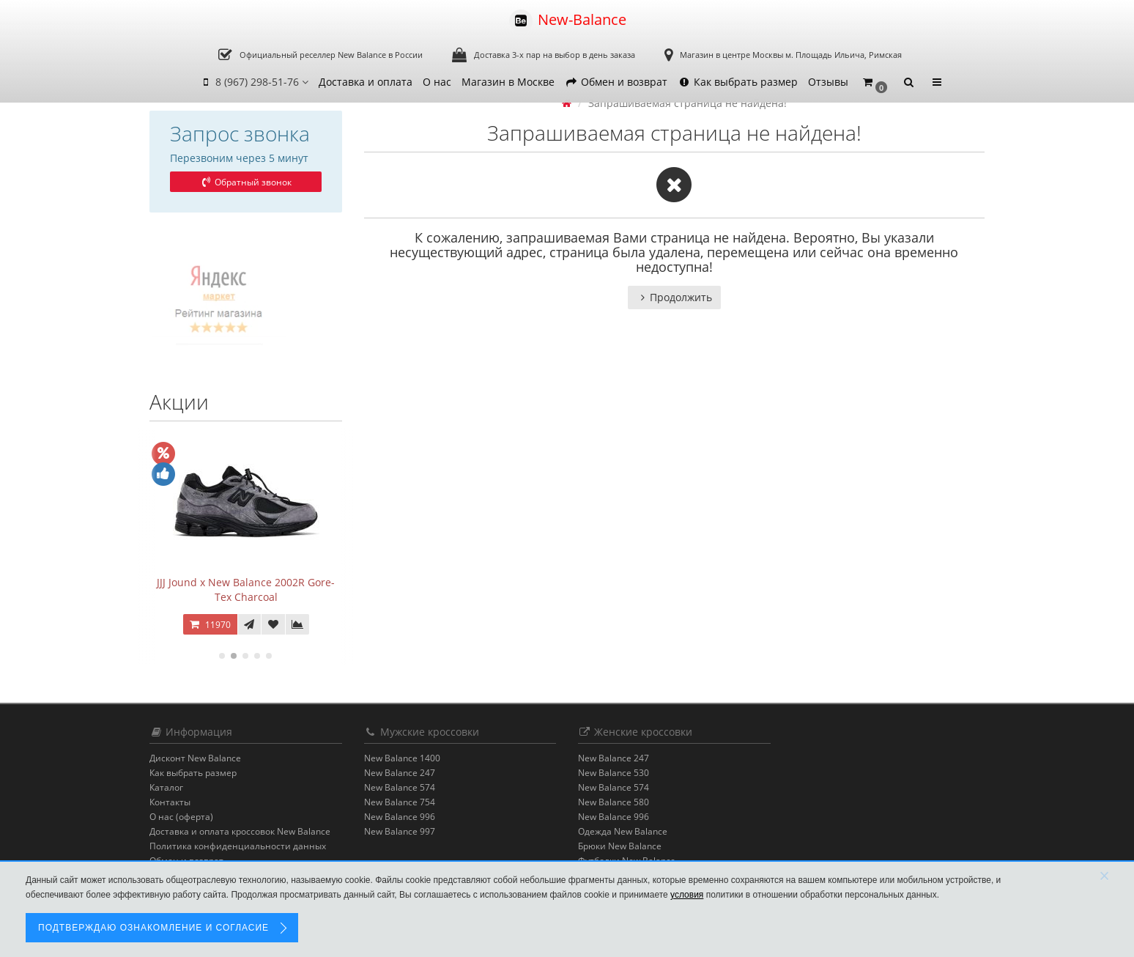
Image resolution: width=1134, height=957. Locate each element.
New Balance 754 (399, 802)
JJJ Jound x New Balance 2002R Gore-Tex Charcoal (246, 589)
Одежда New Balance (622, 831)
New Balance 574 (399, 787)
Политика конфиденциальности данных (237, 846)
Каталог (166, 787)
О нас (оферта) (181, 816)
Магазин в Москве (508, 82)
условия (686, 895)
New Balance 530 (613, 772)
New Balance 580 (613, 802)
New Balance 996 (399, 816)
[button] (874, 82)
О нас (437, 82)
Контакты (169, 802)
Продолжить (674, 297)
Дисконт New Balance (195, 758)
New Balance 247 (399, 772)
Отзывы (828, 82)
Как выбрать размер (738, 82)
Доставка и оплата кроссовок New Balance (239, 831)
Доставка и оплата (365, 82)
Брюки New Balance (620, 846)
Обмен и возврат (616, 82)
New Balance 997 (399, 831)
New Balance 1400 (402, 758)
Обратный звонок (245, 182)
